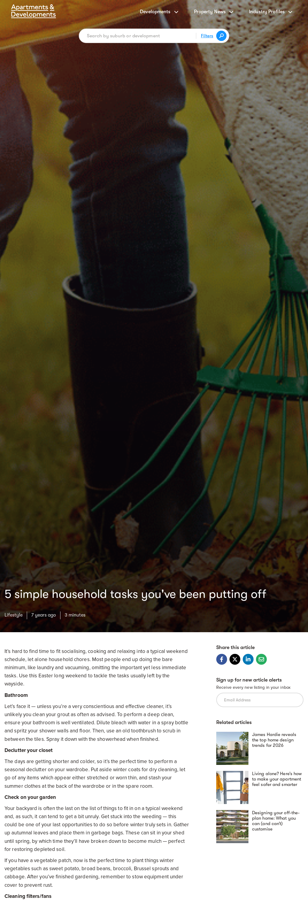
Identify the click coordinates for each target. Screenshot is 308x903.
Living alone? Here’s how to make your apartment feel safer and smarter (277, 779)
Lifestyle (14, 615)
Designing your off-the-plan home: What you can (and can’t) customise (276, 821)
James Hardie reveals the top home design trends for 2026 (274, 740)
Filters (207, 36)
